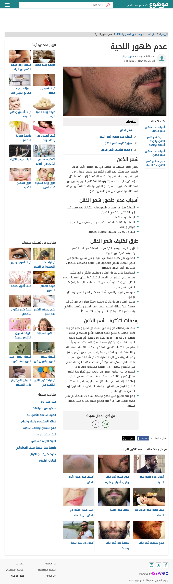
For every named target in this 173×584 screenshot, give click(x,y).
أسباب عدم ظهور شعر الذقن (155, 153)
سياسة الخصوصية (47, 569)
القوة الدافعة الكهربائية (41, 415)
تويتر (132, 438)
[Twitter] (158, 565)
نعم (105, 424)
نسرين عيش (128, 56)
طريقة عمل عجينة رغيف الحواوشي (36, 447)
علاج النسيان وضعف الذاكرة (39, 428)
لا (95, 424)
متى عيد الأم (48, 402)
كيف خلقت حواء (46, 434)
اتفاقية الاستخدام (15, 569)
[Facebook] (165, 565)
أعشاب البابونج (47, 460)
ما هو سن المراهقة (44, 408)
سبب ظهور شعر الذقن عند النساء (155, 163)
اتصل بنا (20, 563)
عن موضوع (50, 563)
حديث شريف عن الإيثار (43, 454)
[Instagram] (151, 565)
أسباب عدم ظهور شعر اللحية (155, 129)
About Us (51, 576)
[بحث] (108, 5)
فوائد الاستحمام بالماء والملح (38, 421)
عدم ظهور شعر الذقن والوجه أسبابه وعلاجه (156, 141)
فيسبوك (145, 438)
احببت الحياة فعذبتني (43, 441)
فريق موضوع (17, 576)
